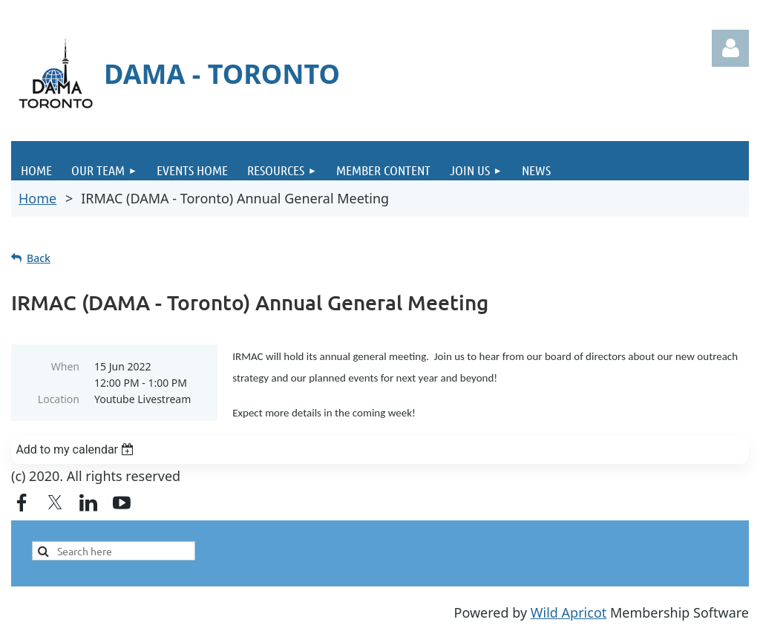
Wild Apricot (568, 612)
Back (38, 258)
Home (37, 198)
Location (58, 399)
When (65, 366)
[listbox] (380, 450)
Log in (730, 48)
